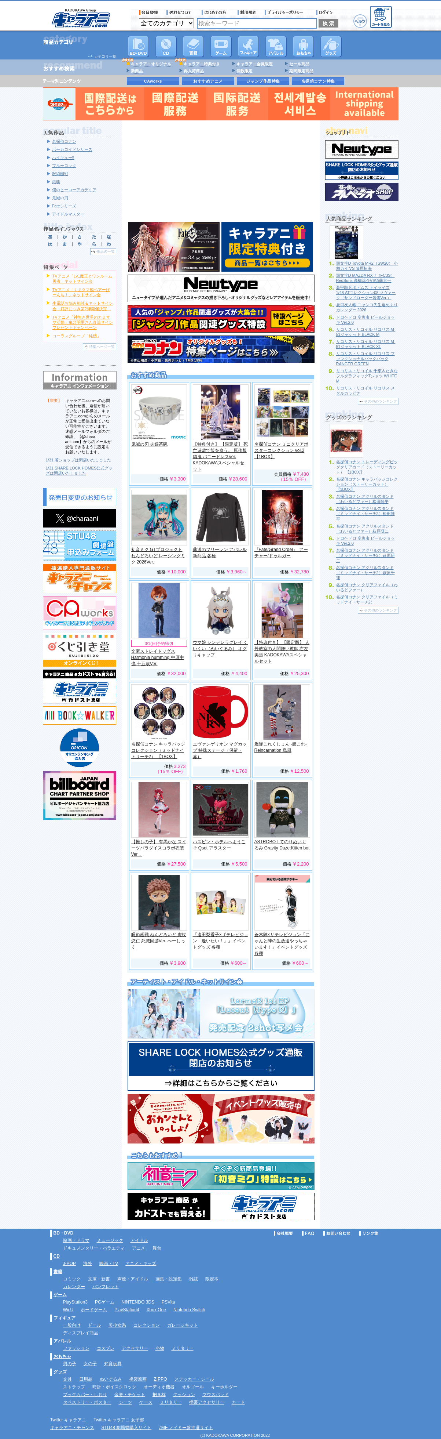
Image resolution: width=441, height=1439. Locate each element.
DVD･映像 (138, 46)
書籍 (193, 46)
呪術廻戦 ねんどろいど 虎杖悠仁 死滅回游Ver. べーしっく (159, 941)
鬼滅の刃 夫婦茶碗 (149, 444)
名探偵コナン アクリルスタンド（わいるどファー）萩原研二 (365, 528)
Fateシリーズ (64, 206)
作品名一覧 (105, 252)
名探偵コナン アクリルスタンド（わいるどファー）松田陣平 (365, 499)
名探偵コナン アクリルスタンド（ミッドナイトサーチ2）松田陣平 (365, 513)
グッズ (331, 46)
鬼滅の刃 (60, 198)
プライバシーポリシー (286, 12)
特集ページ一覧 (102, 347)
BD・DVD (64, 1233)
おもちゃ (303, 46)
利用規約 (247, 12)
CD (166, 46)
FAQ (308, 1233)
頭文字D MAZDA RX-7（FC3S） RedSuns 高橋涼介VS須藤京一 (365, 278)
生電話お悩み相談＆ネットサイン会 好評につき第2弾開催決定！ (82, 306)
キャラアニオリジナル (151, 64)
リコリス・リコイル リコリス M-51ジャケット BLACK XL (366, 344)
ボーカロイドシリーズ (72, 149)
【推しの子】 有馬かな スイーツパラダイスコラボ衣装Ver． (159, 848)
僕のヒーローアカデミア (74, 190)
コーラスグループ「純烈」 (76, 336)
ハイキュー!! (63, 157)
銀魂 (56, 182)
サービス (215, 12)
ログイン (325, 12)
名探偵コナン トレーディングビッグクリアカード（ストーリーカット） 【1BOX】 (367, 467)
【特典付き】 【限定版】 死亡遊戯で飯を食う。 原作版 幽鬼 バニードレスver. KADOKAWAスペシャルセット (220, 457)
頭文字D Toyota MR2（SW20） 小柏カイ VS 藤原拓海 (367, 266)
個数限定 (244, 71)
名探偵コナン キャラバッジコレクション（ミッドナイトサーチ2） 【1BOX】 (158, 750)
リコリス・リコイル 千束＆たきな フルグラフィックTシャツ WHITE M (367, 376)
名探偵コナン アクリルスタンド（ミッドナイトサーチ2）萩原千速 (365, 572)
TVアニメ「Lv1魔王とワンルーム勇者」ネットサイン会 (82, 278)
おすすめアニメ (208, 81)
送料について (180, 12)
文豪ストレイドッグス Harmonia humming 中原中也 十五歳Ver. (157, 657)
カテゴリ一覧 (105, 56)
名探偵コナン (64, 141)
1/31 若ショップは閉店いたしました (78, 460)
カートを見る (381, 17)
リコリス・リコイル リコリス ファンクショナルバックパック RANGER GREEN (365, 358)
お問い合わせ (336, 1233)
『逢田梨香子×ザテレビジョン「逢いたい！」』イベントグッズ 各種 (220, 941)
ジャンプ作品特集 (263, 81)
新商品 (137, 71)
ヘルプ (360, 21)
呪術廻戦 (60, 173)
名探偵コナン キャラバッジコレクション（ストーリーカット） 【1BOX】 (367, 484)
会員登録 (148, 12)
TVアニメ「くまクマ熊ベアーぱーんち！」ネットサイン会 (81, 292)
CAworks (153, 81)
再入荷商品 (194, 71)
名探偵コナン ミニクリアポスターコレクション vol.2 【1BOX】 (281, 450)
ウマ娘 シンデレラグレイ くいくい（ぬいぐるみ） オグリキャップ (220, 648)
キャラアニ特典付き (202, 64)
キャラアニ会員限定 (254, 64)
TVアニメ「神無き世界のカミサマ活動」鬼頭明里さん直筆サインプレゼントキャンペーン (82, 322)
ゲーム (60, 1294)
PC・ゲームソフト (221, 46)
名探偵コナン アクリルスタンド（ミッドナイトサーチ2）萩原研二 (365, 555)
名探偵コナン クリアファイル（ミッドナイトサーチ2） (367, 599)
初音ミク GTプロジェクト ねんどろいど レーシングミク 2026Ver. (158, 556)
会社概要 (283, 1233)
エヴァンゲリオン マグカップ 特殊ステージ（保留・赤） (220, 750)
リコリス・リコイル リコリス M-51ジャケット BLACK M (366, 332)
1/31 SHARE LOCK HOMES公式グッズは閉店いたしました (79, 470)
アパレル (276, 46)
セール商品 (299, 64)
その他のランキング (380, 401)
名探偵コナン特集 (318, 81)
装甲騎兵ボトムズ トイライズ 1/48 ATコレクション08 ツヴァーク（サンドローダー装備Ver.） (366, 292)
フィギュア (248, 46)
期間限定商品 (301, 71)
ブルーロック (64, 165)
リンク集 (368, 1233)
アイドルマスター (68, 214)
